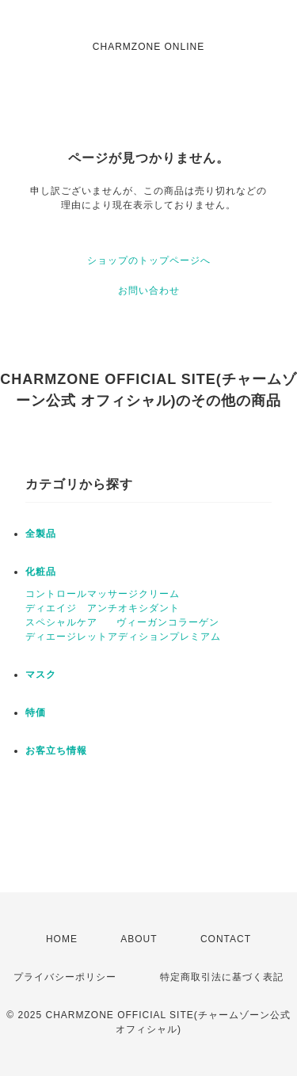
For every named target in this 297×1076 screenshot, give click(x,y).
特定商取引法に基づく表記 (222, 977)
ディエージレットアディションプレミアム (123, 636)
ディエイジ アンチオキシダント (102, 608)
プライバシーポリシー (64, 977)
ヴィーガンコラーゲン (167, 622)
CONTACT (225, 939)
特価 (35, 712)
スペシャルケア (61, 622)
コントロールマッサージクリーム (102, 593)
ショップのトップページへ (149, 260)
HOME (62, 939)
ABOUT (138, 939)
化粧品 (40, 571)
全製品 (40, 533)
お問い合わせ (149, 290)
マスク (40, 674)
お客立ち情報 (56, 750)
